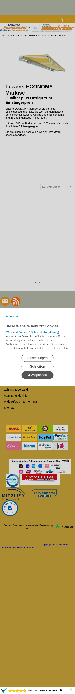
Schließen (37, 366)
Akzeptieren (37, 375)
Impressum (12, 316)
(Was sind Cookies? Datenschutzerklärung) (32, 332)
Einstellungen (37, 358)
